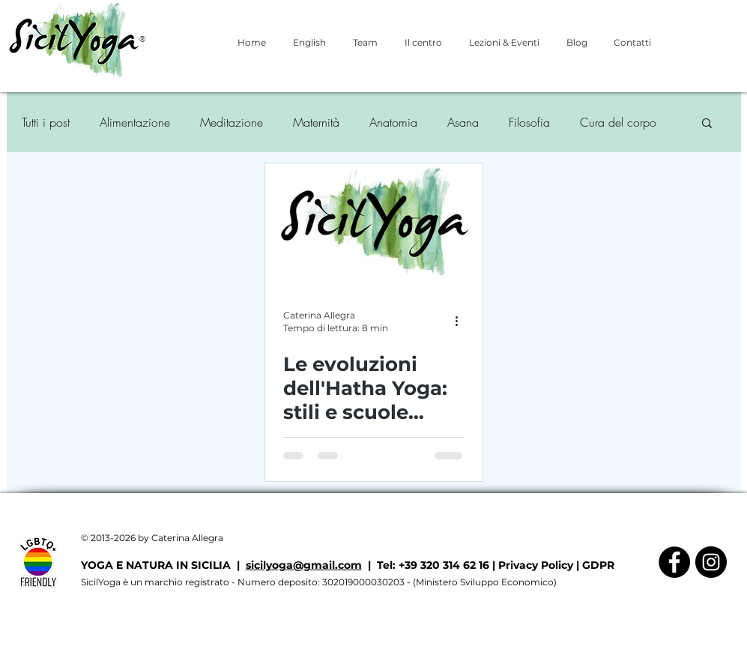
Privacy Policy (535, 565)
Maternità (316, 122)
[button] (707, 124)
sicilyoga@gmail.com (304, 565)
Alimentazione (135, 122)
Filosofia (529, 122)
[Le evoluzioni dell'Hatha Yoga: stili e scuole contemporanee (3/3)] (374, 225)
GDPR (598, 565)
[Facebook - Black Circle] (674, 562)
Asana (463, 122)
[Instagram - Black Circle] (711, 562)
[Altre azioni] (462, 321)
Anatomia (393, 122)
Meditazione (231, 122)
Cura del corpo (618, 122)
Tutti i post (46, 122)
